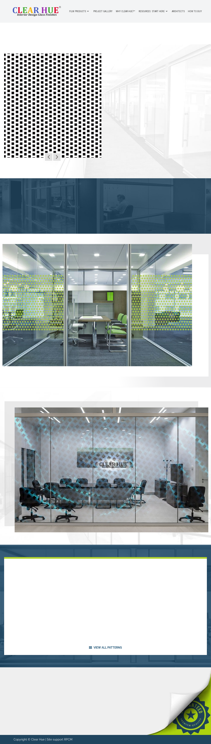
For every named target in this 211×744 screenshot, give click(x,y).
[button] (49, 157)
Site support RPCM (59, 739)
